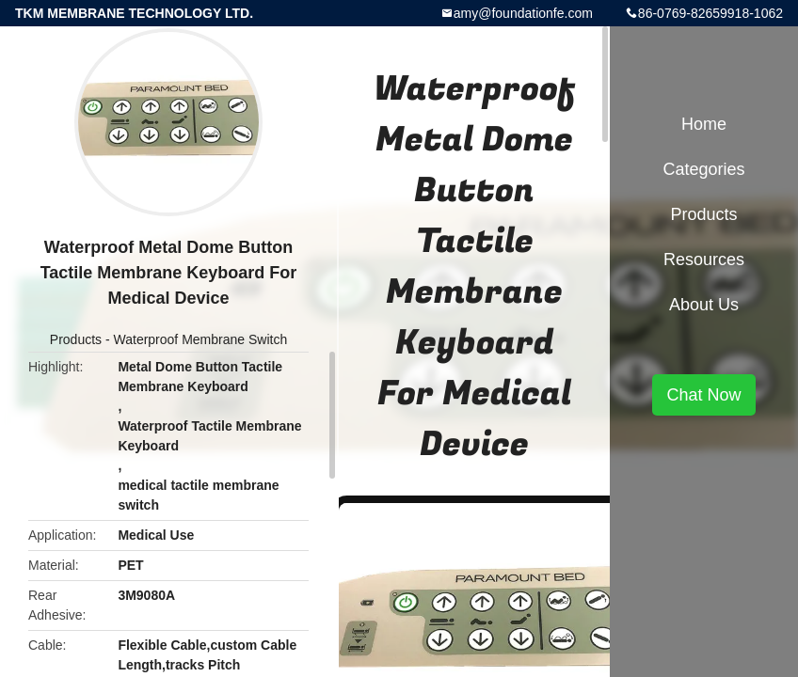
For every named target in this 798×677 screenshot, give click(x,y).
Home (703, 124)
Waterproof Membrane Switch (201, 339)
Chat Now (703, 395)
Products (76, 339)
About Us (704, 304)
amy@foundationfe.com (523, 13)
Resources (703, 259)
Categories (703, 169)
